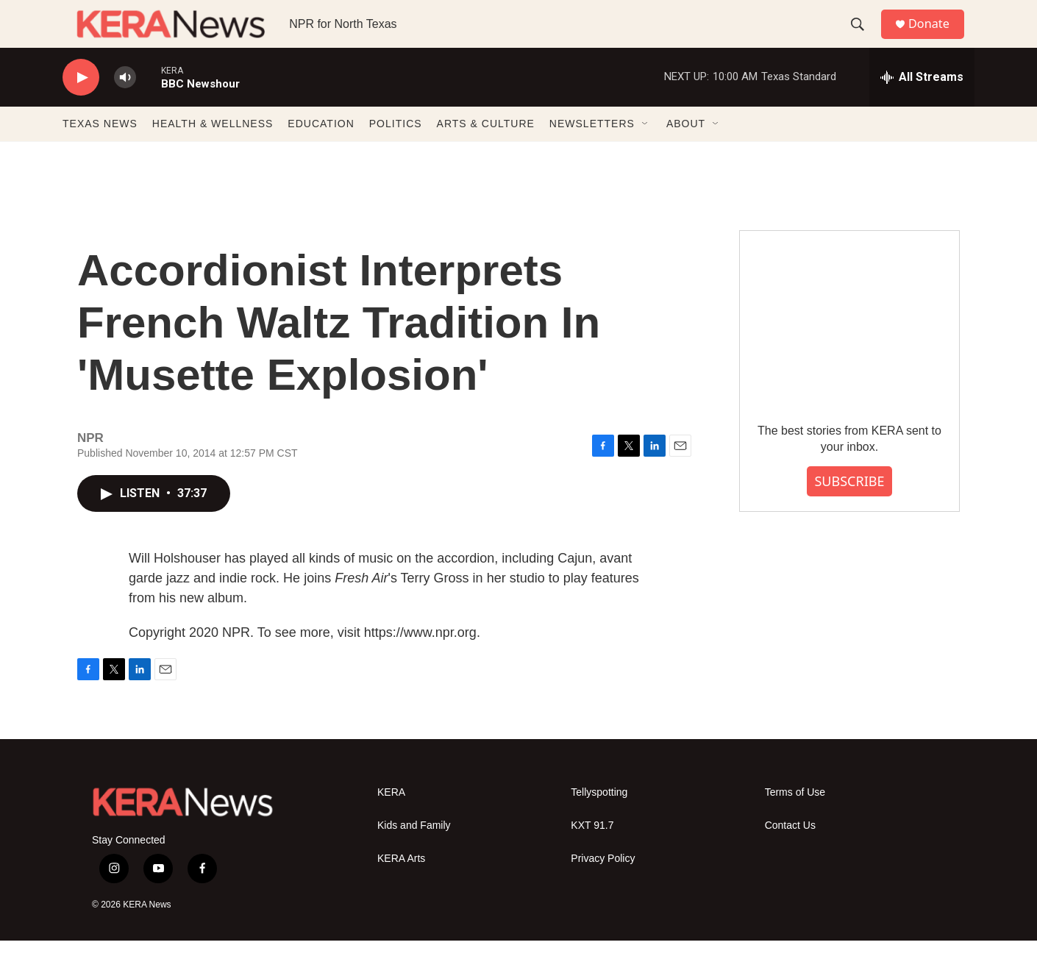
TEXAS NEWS (100, 153)
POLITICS (395, 153)
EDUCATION (321, 153)
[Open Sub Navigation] (646, 153)
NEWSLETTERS (592, 153)
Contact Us (790, 854)
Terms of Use (795, 821)
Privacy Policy (603, 888)
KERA (391, 821)
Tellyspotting (599, 821)
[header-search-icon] (863, 39)
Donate (937, 38)
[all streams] (921, 106)
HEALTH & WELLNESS (213, 153)
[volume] (125, 107)
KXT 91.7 (592, 854)
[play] (81, 107)
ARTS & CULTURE (486, 153)
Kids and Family (414, 854)
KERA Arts (401, 888)
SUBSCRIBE (849, 510)
